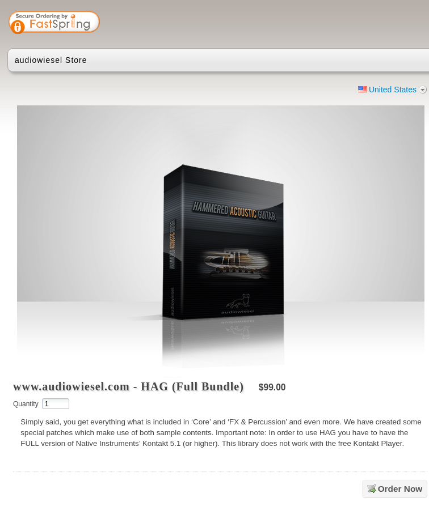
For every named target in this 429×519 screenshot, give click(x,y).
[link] (383, 23)
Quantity (26, 404)
